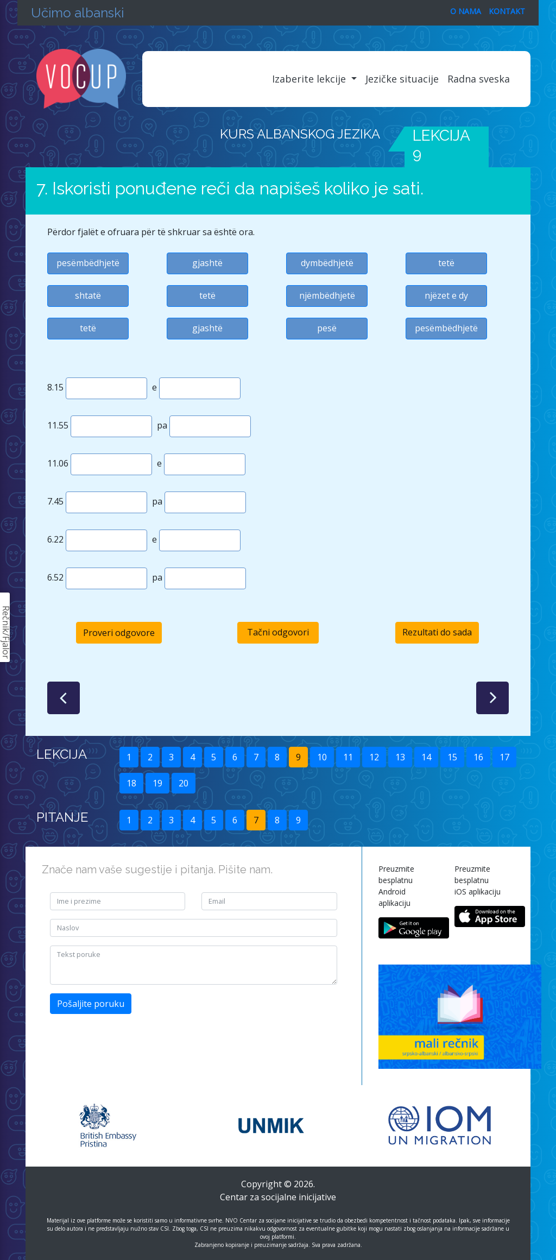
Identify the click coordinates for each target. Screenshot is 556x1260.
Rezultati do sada (437, 632)
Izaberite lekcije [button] (310, 78)
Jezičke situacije (402, 78)
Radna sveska (478, 78)
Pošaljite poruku (90, 1004)
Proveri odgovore (119, 633)
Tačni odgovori (278, 632)
